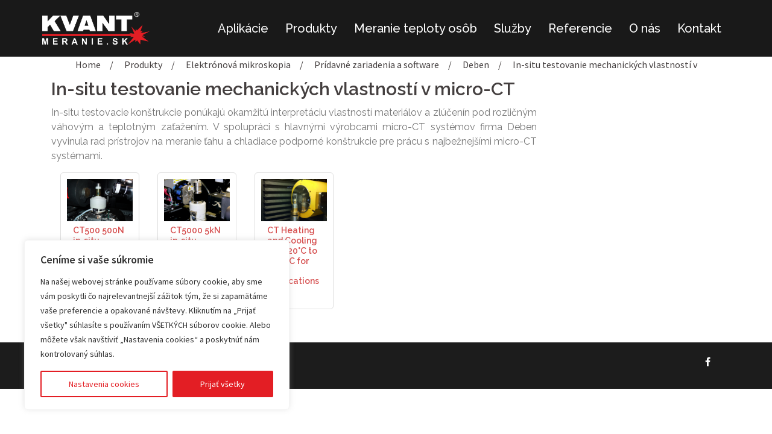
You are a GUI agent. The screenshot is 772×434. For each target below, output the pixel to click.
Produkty (311, 28)
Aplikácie (243, 28)
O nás (644, 28)
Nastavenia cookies (104, 384)
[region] (157, 325)
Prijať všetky (222, 384)
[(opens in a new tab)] (100, 199)
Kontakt (699, 28)
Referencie (580, 28)
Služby (512, 28)
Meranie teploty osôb (415, 28)
